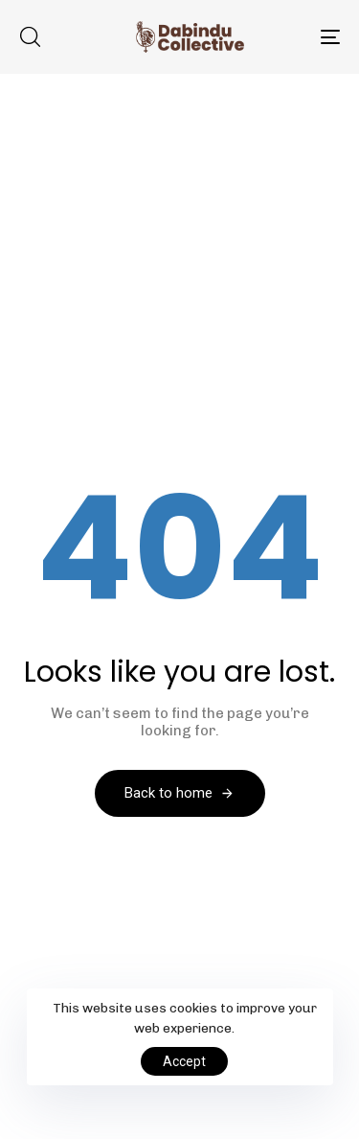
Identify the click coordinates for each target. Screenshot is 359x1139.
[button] (29, 36)
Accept (184, 1061)
